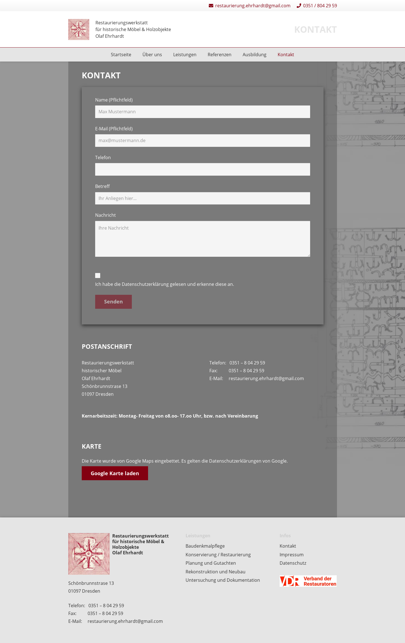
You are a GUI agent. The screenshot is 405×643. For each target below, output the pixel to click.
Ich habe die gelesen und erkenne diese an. (202, 279)
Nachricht (202, 234)
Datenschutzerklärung (145, 284)
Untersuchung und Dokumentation (223, 580)
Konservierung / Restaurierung (218, 555)
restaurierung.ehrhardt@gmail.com (266, 378)
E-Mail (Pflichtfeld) (202, 136)
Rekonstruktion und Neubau (215, 572)
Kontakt (288, 546)
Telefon (202, 165)
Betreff (202, 193)
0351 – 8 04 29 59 (247, 363)
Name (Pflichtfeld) (202, 107)
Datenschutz (293, 563)
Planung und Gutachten (211, 563)
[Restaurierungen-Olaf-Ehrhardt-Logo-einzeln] (78, 29)
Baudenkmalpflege (205, 546)
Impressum (292, 555)
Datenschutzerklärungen (236, 461)
